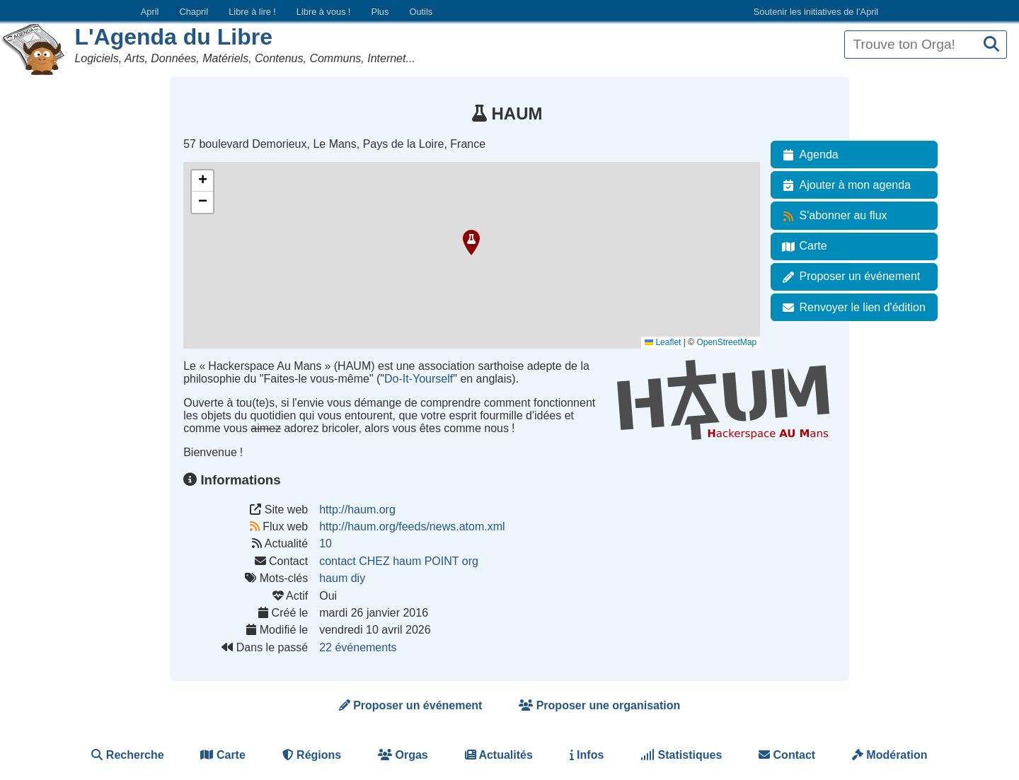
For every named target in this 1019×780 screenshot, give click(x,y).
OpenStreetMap (726, 342)
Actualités (499, 755)
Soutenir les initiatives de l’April (816, 11)
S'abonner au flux (832, 215)
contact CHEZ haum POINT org (398, 561)
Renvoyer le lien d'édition (851, 307)
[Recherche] (991, 45)
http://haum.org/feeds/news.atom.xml (412, 526)
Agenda (808, 155)
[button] (471, 242)
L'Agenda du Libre (173, 37)
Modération (890, 755)
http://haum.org (357, 509)
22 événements (357, 647)
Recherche (127, 755)
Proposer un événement (849, 276)
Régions (312, 755)
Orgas (403, 755)
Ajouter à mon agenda (844, 185)
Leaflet (663, 342)
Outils (420, 11)
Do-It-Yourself (418, 379)
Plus (379, 11)
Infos (587, 755)
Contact (787, 755)
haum (333, 578)
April (150, 11)
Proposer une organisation (599, 705)
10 (325, 543)
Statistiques (681, 755)
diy (358, 578)
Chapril (194, 11)
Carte (802, 246)
